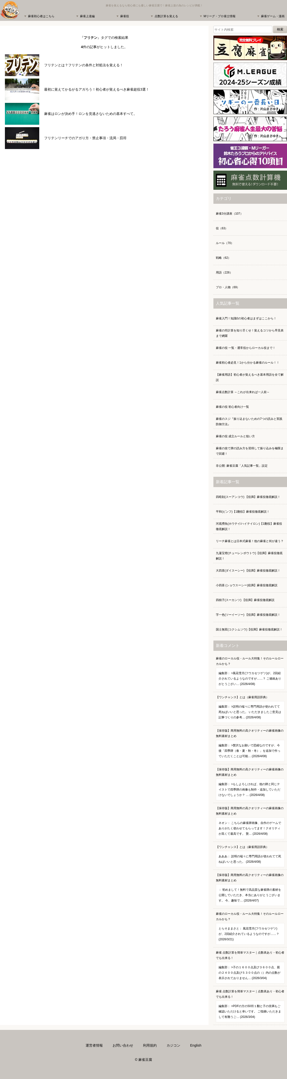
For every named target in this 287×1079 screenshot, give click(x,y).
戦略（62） (223, 258)
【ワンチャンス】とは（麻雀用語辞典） (250, 709)
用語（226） (224, 272)
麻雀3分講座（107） (229, 213)
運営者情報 (94, 1045)
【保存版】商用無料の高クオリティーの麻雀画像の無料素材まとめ (250, 745)
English (195, 1045)
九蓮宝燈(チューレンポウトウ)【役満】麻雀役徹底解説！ (249, 555)
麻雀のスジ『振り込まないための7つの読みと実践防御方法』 (249, 421)
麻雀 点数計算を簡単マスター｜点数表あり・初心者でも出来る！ (250, 967)
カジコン (173, 1045)
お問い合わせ (123, 1045)
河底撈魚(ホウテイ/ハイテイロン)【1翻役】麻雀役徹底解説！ (249, 526)
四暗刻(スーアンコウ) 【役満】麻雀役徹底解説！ (248, 497)
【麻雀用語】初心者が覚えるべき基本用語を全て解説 (250, 377)
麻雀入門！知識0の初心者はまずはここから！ (246, 318)
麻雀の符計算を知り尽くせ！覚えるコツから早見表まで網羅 (250, 333)
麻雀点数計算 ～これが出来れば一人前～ (243, 392)
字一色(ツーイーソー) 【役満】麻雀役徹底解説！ (248, 614)
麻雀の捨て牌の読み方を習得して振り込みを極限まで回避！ (250, 451)
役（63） (222, 228)
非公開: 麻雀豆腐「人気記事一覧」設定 (242, 465)
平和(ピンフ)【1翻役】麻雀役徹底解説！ (243, 511)
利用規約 (150, 1045)
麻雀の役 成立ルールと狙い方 (235, 436)
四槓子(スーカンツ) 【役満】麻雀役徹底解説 (245, 600)
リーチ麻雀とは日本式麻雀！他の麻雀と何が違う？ (250, 541)
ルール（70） (225, 243)
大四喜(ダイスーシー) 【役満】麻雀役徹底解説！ (248, 570)
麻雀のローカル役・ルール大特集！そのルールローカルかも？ (250, 673)
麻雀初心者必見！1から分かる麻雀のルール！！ (247, 362)
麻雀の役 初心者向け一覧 (232, 407)
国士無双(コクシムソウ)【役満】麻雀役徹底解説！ (249, 629)
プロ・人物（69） (228, 287)
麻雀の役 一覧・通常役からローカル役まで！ (245, 348)
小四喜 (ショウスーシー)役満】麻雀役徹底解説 (246, 585)
